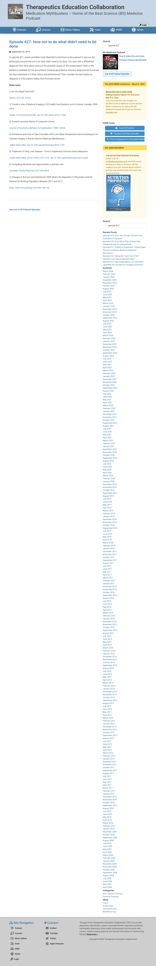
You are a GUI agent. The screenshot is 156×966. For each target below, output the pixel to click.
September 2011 (110, 770)
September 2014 (110, 665)
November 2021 (110, 417)
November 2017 (110, 554)
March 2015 (108, 648)
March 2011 (108, 788)
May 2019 (107, 505)
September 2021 (110, 423)
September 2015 (110, 630)
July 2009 (107, 843)
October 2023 (109, 350)
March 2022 (108, 405)
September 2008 (110, 872)
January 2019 (109, 516)
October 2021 (109, 420)
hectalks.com (111, 112)
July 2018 (107, 531)
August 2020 (108, 461)
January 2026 (109, 277)
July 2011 (107, 776)
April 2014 (107, 680)
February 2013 (109, 721)
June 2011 (107, 779)
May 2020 (107, 470)
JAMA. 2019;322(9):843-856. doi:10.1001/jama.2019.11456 (37, 115)
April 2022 (107, 402)
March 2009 (108, 855)
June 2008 (107, 881)
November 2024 (110, 312)
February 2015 (109, 651)
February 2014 (109, 686)
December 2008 (110, 864)
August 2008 (108, 875)
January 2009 (109, 861)
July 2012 (107, 741)
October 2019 (109, 490)
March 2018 (108, 543)
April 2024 (107, 332)
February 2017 (109, 581)
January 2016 (109, 618)
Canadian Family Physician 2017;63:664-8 (29, 170)
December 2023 (110, 344)
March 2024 (108, 335)
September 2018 (110, 528)
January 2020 (109, 481)
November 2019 (110, 487)
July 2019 (107, 499)
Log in (105, 903)
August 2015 (108, 633)
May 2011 (107, 782)
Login (143, 25)
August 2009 (108, 840)
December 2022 (110, 379)
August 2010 (108, 808)
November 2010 (110, 799)
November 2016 (110, 589)
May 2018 (107, 537)
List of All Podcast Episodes (117, 74)
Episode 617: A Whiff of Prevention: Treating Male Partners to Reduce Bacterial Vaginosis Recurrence (124, 250)
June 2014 (107, 674)
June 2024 (107, 327)
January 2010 (109, 829)
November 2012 (110, 729)
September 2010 (110, 805)
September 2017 (110, 560)
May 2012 (107, 747)
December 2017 (110, 551)
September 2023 (110, 353)
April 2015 (107, 645)
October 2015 (109, 627)
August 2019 (108, 496)
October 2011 (109, 767)
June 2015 (107, 639)
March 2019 (108, 510)
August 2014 (108, 668)
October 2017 (109, 557)
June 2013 (107, 709)
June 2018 (107, 534)
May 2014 (107, 677)
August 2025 (108, 289)
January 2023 (109, 376)
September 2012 (110, 735)
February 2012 (109, 756)
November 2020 (110, 452)
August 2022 (108, 391)
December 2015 (110, 621)
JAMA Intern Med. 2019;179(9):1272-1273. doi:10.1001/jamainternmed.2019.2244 (48, 158)
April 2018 (107, 540)
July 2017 (107, 566)
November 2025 (110, 283)
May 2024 (107, 329)
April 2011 (107, 785)
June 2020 (107, 467)
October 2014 (109, 662)
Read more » (92, 934)
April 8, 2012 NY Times (20, 98)
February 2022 (109, 408)
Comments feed (110, 909)
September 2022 (110, 388)
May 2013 (107, 712)
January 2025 (109, 306)
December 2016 (110, 586)
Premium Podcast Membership (132, 60)
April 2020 (107, 473)
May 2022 (107, 400)
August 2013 (108, 703)
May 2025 (107, 297)
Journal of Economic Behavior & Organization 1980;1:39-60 (37, 128)
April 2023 (107, 367)
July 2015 (107, 636)
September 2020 (110, 458)
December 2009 (110, 832)
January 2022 (109, 411)
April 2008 (107, 887)
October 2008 (109, 870)
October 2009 (109, 835)
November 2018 (110, 522)
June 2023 (107, 362)
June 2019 (107, 502)
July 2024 (107, 324)
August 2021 (108, 426)
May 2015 (107, 642)
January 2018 (109, 548)
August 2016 (108, 598)
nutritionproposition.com (116, 161)
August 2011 (108, 773)
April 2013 (107, 715)
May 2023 (107, 364)
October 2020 (109, 455)
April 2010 (107, 820)
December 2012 (110, 727)
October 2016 (109, 592)
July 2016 (107, 601)
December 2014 (110, 656)
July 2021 (107, 429)
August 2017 (108, 563)
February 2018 (109, 545)
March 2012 (108, 753)
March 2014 (108, 683)
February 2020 (109, 478)
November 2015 (110, 624)
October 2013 (109, 697)
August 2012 (108, 738)
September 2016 (110, 595)
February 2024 (109, 338)
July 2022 (107, 394)
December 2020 (110, 449)
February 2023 (109, 373)
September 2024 (110, 318)
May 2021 (107, 435)
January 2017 (109, 583)
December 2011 (110, 762)
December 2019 (110, 484)
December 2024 (110, 309)
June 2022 (107, 397)
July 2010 (107, 811)
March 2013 (108, 718)
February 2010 (109, 826)
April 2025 (107, 300)
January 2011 (109, 794)
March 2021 (108, 440)
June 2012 (107, 744)
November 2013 (110, 694)
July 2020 (107, 464)
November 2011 (110, 764)
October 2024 (109, 315)
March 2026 (108, 271)
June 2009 (107, 846)
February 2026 (109, 274)
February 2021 (109, 443)
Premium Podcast (110, 896)
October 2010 (109, 802)
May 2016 (107, 607)
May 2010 (107, 817)
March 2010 (108, 823)
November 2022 (110, 382)
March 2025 (108, 303)
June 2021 (107, 432)
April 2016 (107, 610)
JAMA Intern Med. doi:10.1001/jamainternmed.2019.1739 (36, 145)
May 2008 (107, 884)
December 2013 (110, 691)
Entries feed (108, 906)
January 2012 (109, 759)
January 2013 (109, 724)
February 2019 (109, 513)
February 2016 (109, 616)
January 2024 (109, 341)
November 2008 (110, 867)
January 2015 (109, 654)
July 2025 (107, 291)
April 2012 (107, 750)
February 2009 (109, 858)
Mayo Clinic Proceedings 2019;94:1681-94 (29, 188)
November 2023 (110, 347)
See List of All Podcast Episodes (24, 209)
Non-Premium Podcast (112, 894)
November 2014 (110, 659)
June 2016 (107, 604)
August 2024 (108, 321)
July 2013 (107, 706)
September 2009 (110, 837)
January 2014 (109, 689)
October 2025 (109, 286)
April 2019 (107, 508)
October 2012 (109, 732)
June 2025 (107, 294)
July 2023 (107, 359)
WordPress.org (109, 912)
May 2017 (107, 572)
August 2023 (108, 356)
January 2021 (109, 446)
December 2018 (110, 519)
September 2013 (110, 700)
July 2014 (107, 671)
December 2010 (110, 797)
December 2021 (110, 414)
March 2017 (108, 578)
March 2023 (108, 370)
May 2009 (107, 849)
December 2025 (110, 280)
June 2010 (107, 814)
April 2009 (107, 852)
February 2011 (109, 791)
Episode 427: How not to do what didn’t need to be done (52, 44)
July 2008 (107, 878)
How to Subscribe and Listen (131, 56)
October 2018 (109, 525)
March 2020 (108, 475)
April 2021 (107, 437)
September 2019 (110, 493)
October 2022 (109, 385)
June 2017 (107, 569)
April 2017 (107, 575)
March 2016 (108, 613)
